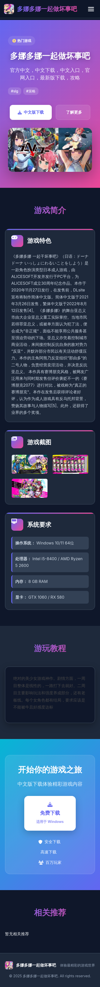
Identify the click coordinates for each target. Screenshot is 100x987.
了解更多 (74, 112)
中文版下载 (31, 112)
